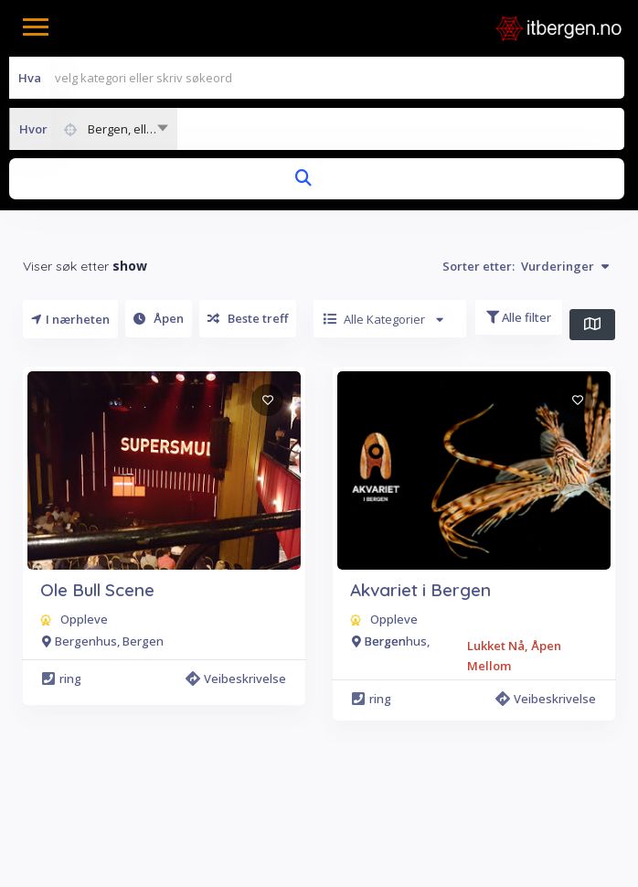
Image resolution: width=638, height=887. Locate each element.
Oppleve (84, 619)
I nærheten (70, 319)
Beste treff (247, 318)
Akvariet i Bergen (420, 590)
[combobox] (93, 129)
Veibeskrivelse (236, 678)
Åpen (158, 318)
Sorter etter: (525, 266)
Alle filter (518, 317)
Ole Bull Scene (97, 590)
